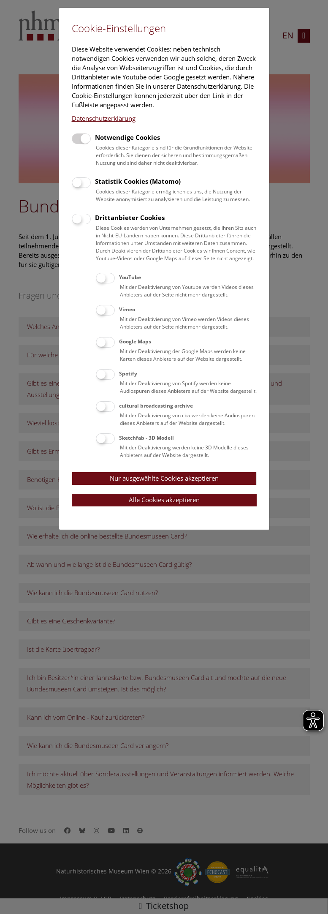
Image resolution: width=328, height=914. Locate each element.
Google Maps (135, 341)
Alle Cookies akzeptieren (164, 499)
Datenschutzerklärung (104, 118)
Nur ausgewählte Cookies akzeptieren (164, 478)
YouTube (130, 277)
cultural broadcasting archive (156, 405)
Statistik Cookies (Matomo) (138, 181)
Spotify (128, 373)
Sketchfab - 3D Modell (146, 437)
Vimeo (127, 309)
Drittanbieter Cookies (130, 217)
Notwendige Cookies (127, 137)
